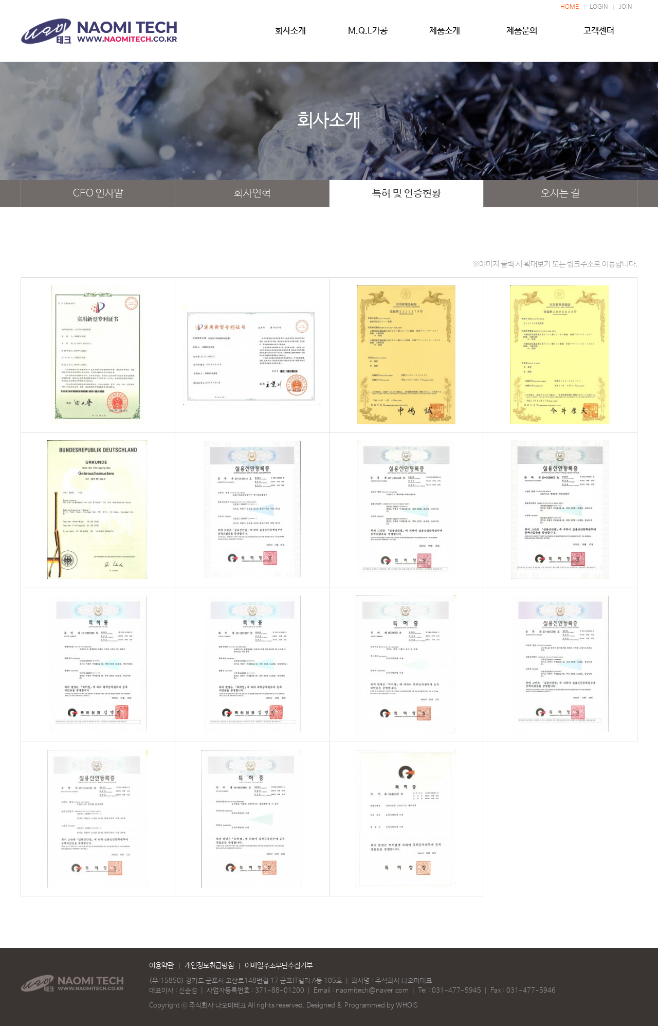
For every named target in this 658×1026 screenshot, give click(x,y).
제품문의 (521, 34)
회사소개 (290, 34)
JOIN (625, 7)
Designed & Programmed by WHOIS (362, 1006)
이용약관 (161, 966)
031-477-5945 (456, 991)
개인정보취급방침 (209, 966)
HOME (569, 7)
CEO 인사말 (98, 194)
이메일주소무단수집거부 (279, 966)
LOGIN (599, 7)
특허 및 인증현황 (406, 194)
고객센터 (598, 34)
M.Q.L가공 (367, 34)
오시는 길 (560, 194)
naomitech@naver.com (372, 991)
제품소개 (444, 34)
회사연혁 (252, 194)
